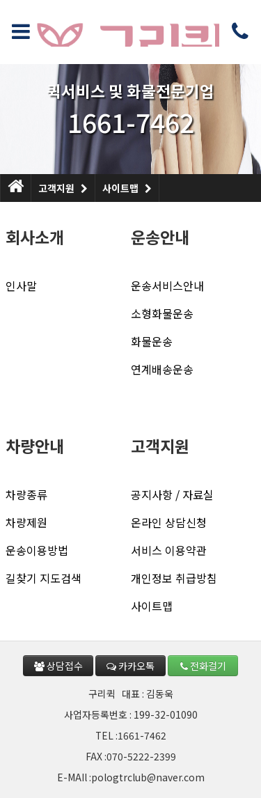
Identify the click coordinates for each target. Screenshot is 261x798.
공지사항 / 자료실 (172, 494)
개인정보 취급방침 (174, 578)
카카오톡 (130, 666)
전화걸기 (203, 666)
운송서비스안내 (167, 285)
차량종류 (26, 494)
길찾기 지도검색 (43, 578)
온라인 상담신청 (169, 522)
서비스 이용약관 (169, 550)
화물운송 (152, 341)
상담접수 (58, 666)
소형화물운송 (162, 313)
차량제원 (26, 522)
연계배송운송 (162, 369)
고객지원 (63, 184)
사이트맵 (127, 184)
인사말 (21, 285)
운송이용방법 (37, 550)
